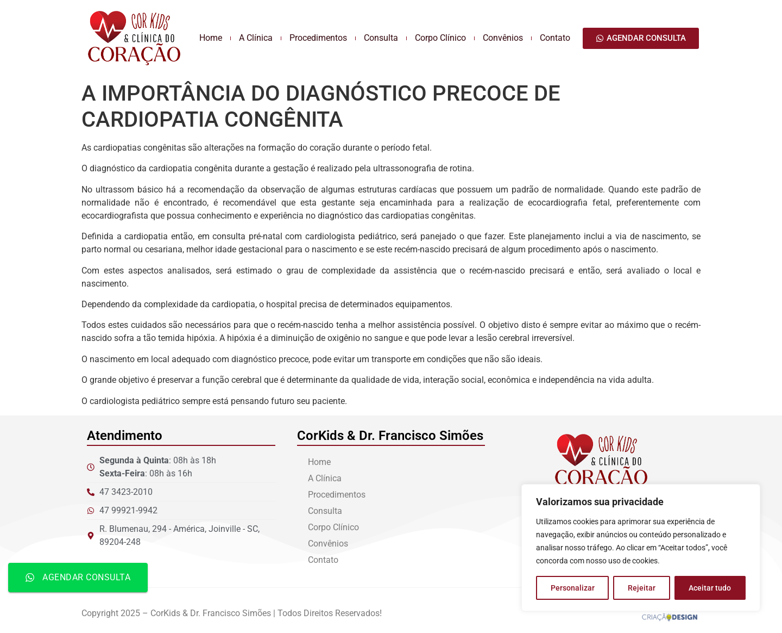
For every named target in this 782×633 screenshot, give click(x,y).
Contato (555, 38)
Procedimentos (318, 38)
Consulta (381, 38)
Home (210, 38)
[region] (640, 547)
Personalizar (573, 588)
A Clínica (256, 38)
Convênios (503, 38)
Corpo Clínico (440, 38)
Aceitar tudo (710, 588)
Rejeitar (641, 588)
